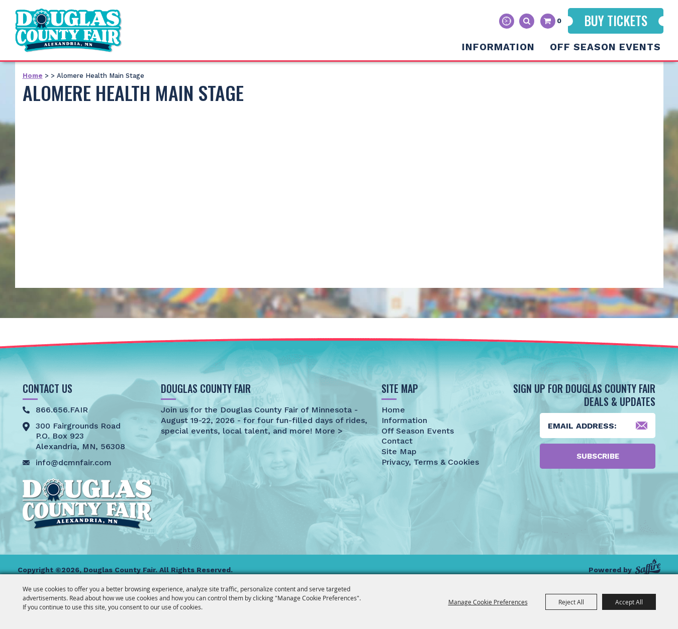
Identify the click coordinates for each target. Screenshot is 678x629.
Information (498, 47)
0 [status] (559, 21)
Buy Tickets (615, 20)
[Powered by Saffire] (647, 567)
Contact (397, 441)
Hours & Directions (506, 21)
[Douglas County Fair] (70, 29)
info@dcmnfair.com (74, 462)
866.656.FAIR (62, 409)
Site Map (399, 451)
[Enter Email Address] (597, 425)
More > (327, 431)
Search (526, 21)
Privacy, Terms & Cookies (430, 462)
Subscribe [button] (597, 456)
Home (33, 75)
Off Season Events (605, 47)
